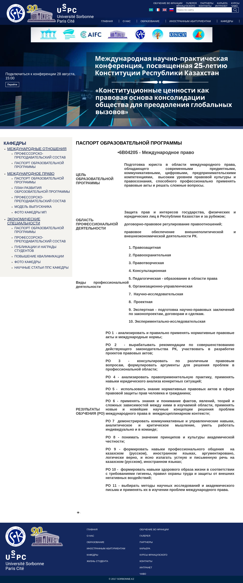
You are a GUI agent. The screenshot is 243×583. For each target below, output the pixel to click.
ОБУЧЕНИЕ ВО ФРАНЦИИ (167, 3)
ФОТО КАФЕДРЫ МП (30, 212)
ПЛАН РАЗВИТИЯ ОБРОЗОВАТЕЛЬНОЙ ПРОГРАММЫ (42, 189)
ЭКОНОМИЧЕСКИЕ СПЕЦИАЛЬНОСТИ (23, 221)
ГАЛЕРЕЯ (191, 3)
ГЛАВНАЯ (107, 21)
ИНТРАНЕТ (146, 567)
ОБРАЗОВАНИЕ (150, 21)
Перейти (12, 84)
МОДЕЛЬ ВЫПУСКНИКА (33, 207)
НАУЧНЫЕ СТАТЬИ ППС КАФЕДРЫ (41, 267)
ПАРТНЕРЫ (206, 3)
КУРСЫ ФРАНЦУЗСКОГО (153, 554)
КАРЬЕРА (222, 3)
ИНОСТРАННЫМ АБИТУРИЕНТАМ (190, 21)
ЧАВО (143, 573)
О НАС (127, 21)
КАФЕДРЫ (227, 21)
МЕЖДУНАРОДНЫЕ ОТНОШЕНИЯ (36, 149)
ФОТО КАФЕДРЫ (27, 262)
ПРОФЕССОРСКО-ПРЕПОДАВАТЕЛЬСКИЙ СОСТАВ (40, 155)
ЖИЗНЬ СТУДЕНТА (112, 28)
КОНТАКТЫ (146, 561)
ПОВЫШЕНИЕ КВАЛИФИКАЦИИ (39, 256)
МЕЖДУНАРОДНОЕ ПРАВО (30, 174)
